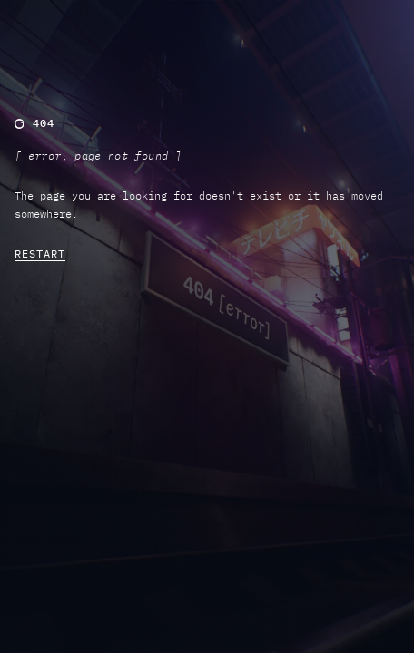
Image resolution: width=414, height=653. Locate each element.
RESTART (40, 253)
